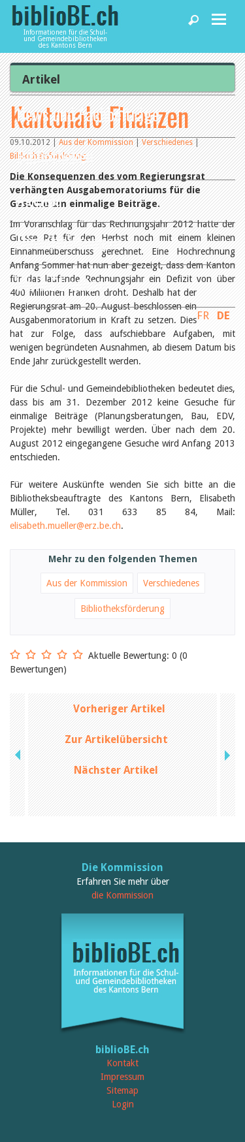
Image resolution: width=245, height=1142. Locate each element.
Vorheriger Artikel (119, 709)
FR (203, 315)
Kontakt (122, 1063)
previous (19, 754)
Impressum (122, 1076)
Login (123, 1104)
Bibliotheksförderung (122, 608)
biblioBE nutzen (63, 283)
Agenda (39, 199)
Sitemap (122, 1090)
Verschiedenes (171, 583)
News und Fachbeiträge (87, 114)
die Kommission (122, 895)
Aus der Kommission (86, 583)
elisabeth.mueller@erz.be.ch (65, 525)
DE (223, 315)
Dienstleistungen (68, 241)
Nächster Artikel (116, 770)
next (226, 754)
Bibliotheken (54, 156)
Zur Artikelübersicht (116, 739)
